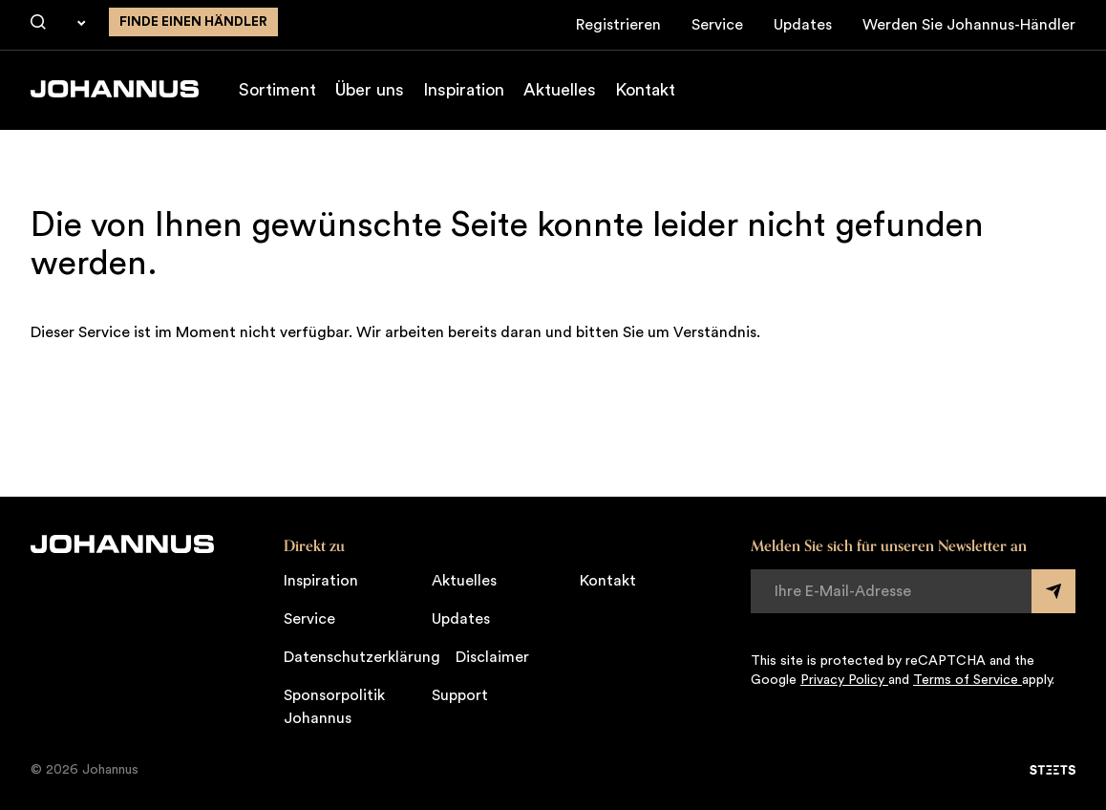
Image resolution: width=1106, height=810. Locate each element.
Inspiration (463, 89)
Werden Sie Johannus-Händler (968, 24)
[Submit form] (1053, 591)
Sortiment (277, 89)
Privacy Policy (844, 680)
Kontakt (645, 89)
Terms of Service (967, 680)
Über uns (369, 89)
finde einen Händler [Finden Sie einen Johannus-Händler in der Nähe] (193, 22)
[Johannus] (115, 88)
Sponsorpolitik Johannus (334, 707)
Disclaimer (492, 657)
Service (717, 24)
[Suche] (38, 23)
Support (460, 695)
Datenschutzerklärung (362, 657)
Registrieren (618, 24)
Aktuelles (559, 89)
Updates (803, 24)
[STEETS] (1052, 770)
